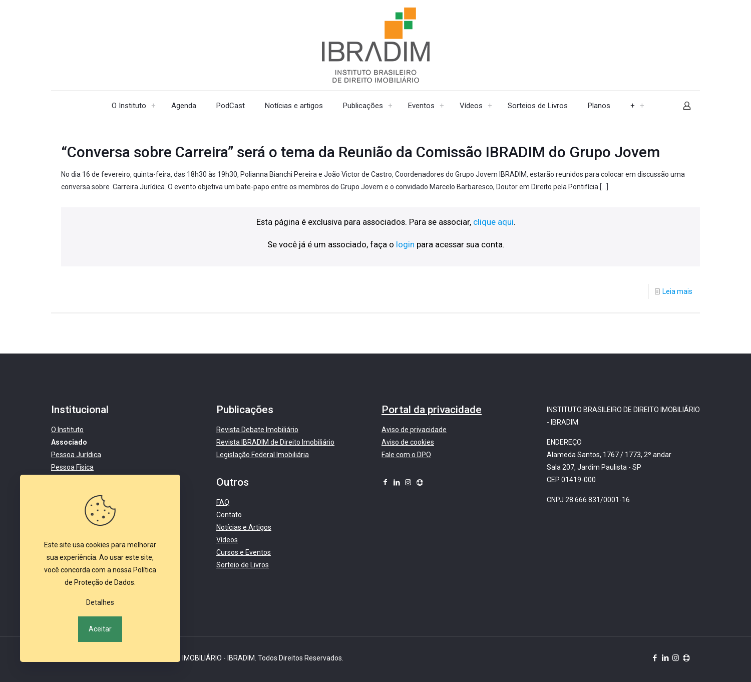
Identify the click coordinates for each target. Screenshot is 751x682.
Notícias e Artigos (243, 527)
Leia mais (677, 291)
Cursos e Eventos (243, 552)
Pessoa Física (72, 467)
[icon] (419, 482)
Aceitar (100, 629)
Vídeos (227, 540)
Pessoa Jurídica (76, 455)
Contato (229, 515)
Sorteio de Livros (242, 565)
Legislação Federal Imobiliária (262, 455)
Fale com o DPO (406, 455)
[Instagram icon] (408, 482)
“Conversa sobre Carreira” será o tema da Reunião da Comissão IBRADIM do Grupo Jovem (360, 152)
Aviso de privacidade (414, 430)
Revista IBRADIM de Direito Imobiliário (275, 442)
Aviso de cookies (408, 442)
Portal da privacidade (432, 410)
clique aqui (493, 222)
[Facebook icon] (385, 482)
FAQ (222, 502)
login (405, 244)
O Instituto (67, 430)
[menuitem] (154, 106)
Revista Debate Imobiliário (257, 430)
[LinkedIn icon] (396, 482)
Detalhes (100, 602)
